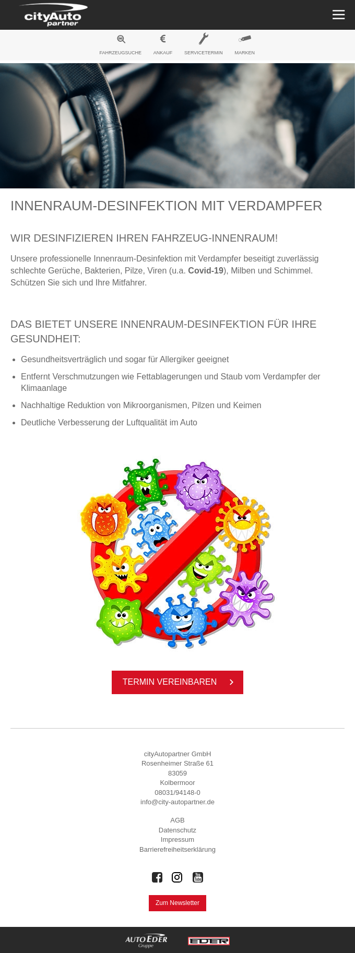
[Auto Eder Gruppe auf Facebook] (157, 877)
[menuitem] (120, 46)
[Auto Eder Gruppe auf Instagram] (177, 877)
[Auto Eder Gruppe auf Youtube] (198, 877)
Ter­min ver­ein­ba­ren (180, 682)
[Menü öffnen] (337, 15)
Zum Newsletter (177, 903)
